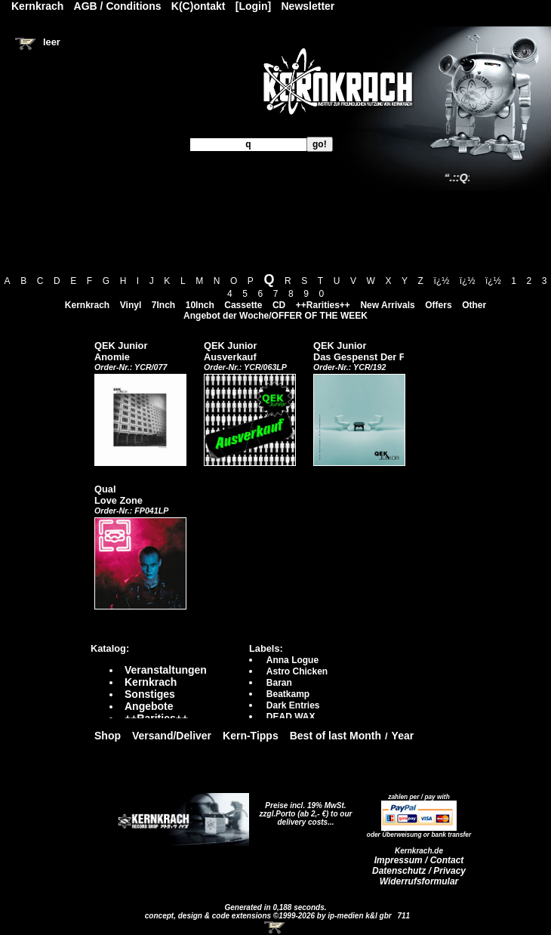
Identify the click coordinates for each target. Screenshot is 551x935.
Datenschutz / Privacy (419, 871)
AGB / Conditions (118, 6)
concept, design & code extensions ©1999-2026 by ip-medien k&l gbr (269, 916)
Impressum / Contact (419, 860)
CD (278, 305)
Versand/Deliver (171, 736)
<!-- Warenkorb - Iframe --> (275, 927)
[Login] (253, 6)
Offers (438, 305)
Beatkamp (287, 694)
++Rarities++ (323, 305)
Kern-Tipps (251, 736)
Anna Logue (292, 660)
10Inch (200, 305)
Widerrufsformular (419, 881)
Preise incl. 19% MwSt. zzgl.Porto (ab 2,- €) (303, 809)
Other (474, 305)
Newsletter (308, 6)
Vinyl (130, 305)
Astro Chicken (297, 671)
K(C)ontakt (198, 6)
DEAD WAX (291, 716)
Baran (279, 682)
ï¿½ (442, 281)
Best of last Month (335, 736)
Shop (107, 736)
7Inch (163, 305)
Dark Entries (293, 705)
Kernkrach (87, 305)
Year (403, 736)
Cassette (243, 305)
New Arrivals (387, 305)
